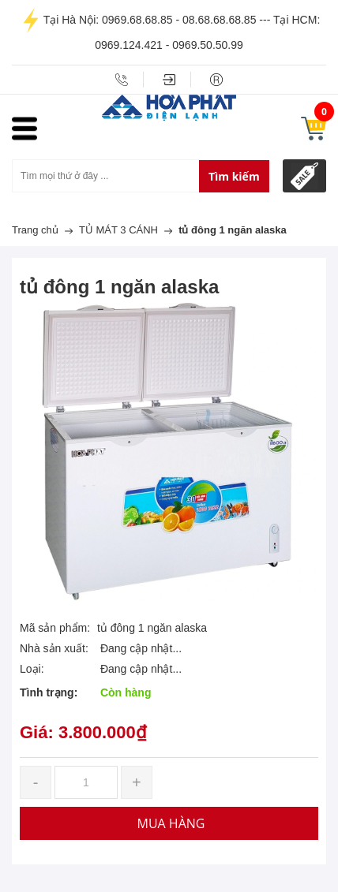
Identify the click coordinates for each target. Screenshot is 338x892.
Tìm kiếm (234, 176)
